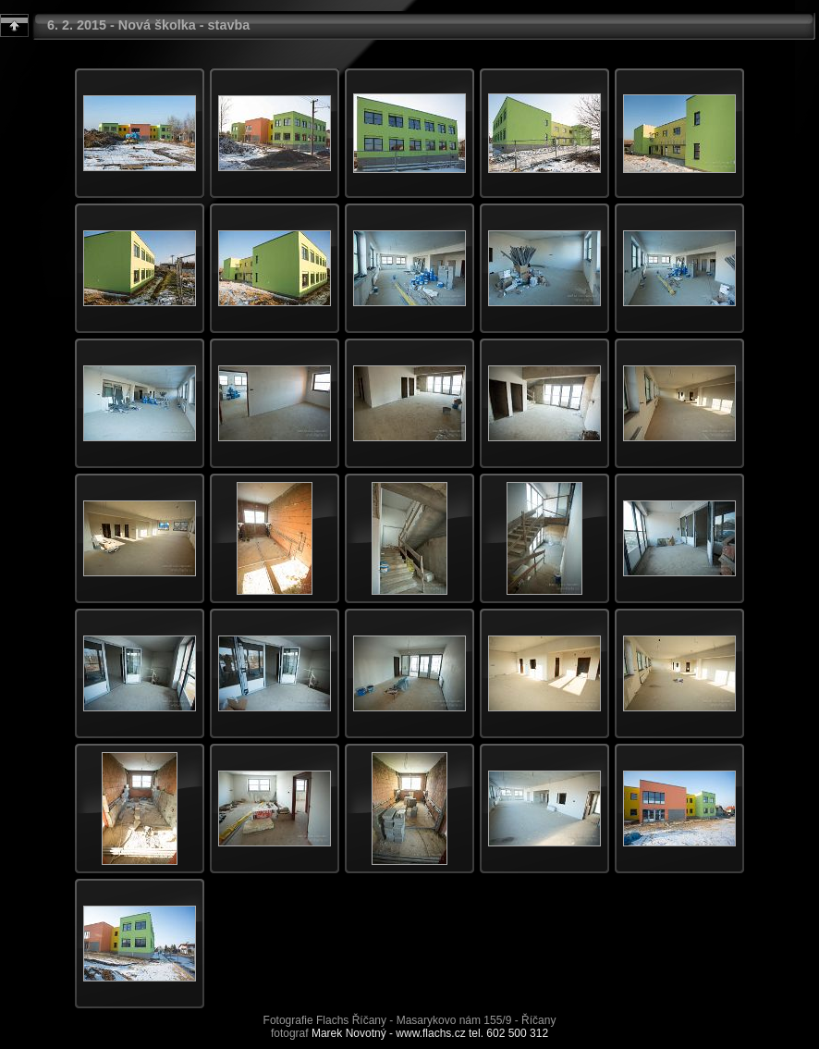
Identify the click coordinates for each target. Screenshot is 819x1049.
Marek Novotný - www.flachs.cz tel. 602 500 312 (430, 1033)
